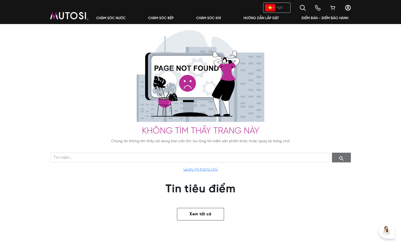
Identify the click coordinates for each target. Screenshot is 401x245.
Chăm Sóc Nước (111, 18)
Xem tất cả (200, 214)
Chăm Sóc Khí (208, 18)
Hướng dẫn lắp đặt (261, 18)
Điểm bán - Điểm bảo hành (325, 18)
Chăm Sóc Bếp (161, 18)
